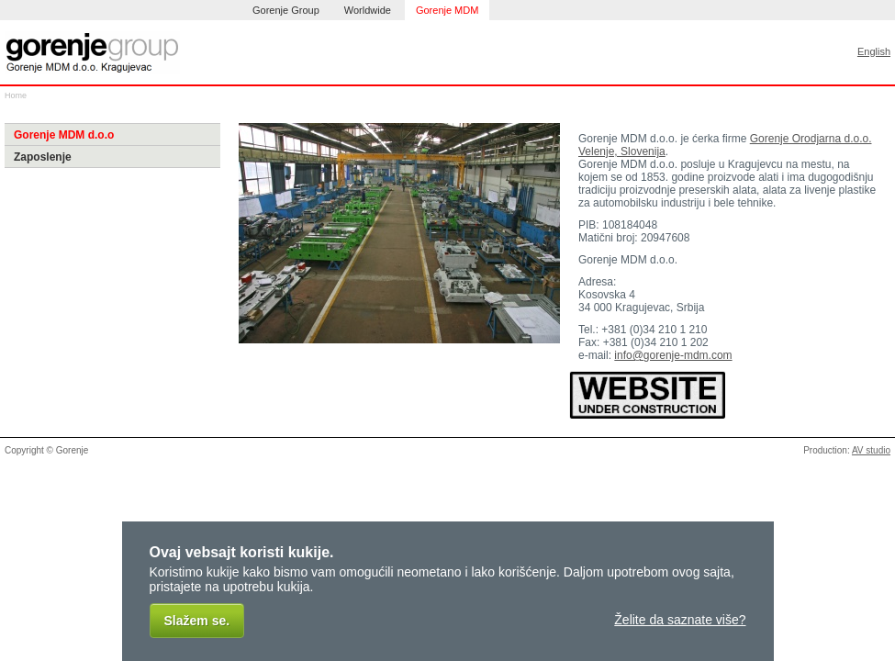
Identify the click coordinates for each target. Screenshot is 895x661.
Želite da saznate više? (679, 619)
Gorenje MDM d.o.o (64, 135)
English (873, 51)
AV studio (871, 450)
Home (16, 95)
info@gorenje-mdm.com (673, 355)
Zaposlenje (43, 157)
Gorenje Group (285, 10)
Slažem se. (197, 620)
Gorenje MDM (447, 10)
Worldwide (367, 10)
